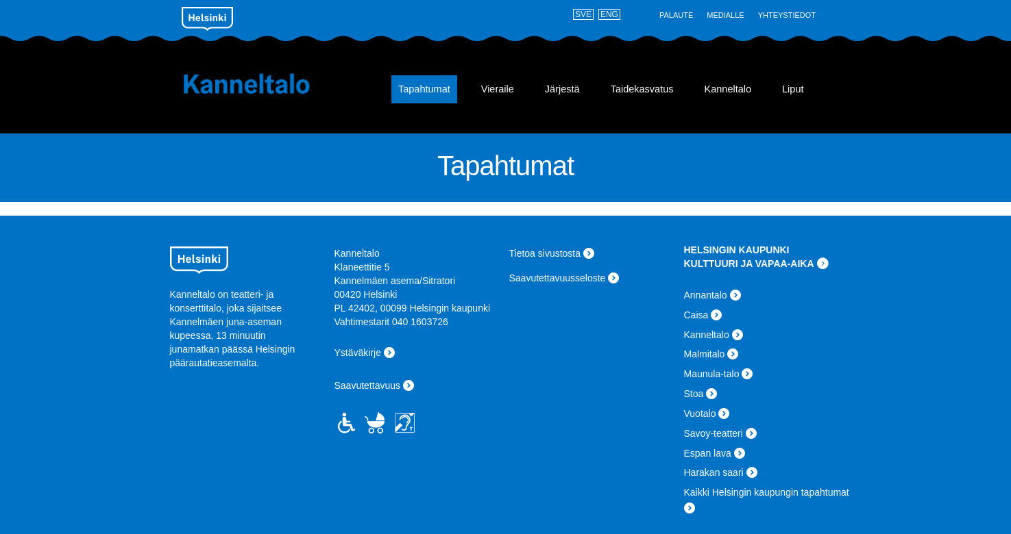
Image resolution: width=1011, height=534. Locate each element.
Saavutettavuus (367, 385)
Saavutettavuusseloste (557, 277)
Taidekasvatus (642, 89)
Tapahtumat (424, 89)
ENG (609, 14)
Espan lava (707, 453)
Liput (792, 89)
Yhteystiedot (787, 15)
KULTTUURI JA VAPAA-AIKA (749, 263)
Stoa (694, 393)
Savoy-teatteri (713, 433)
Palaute (676, 15)
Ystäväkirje (357, 352)
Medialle (725, 15)
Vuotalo (700, 413)
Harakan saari (714, 472)
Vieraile (497, 89)
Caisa (696, 314)
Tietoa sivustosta (545, 253)
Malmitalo (704, 353)
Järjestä (562, 89)
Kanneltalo (264, 83)
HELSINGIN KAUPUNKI (737, 249)
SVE (583, 14)
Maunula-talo (712, 373)
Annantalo (705, 295)
